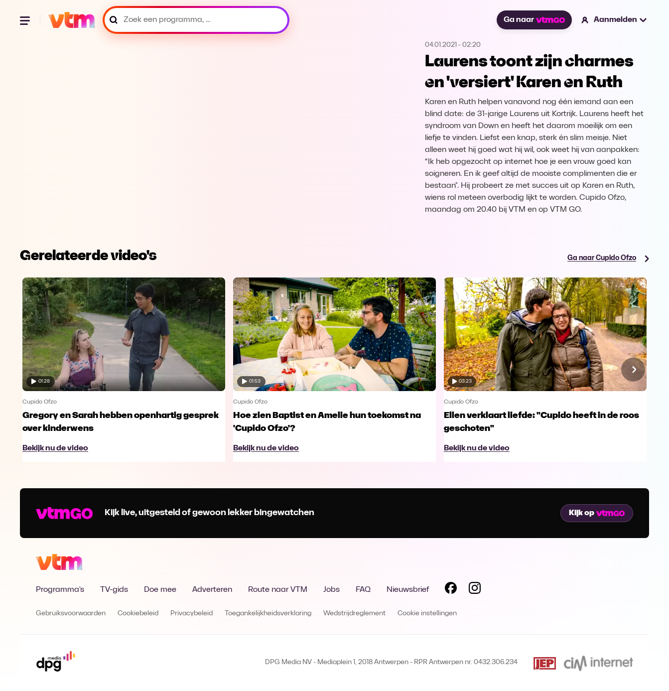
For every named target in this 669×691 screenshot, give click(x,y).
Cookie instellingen (427, 613)
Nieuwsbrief (408, 590)
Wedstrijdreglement (354, 613)
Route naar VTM (277, 590)
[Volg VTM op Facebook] (451, 590)
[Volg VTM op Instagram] (475, 590)
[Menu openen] (26, 20)
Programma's (60, 590)
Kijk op (597, 513)
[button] (614, 20)
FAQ (363, 590)
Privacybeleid (191, 613)
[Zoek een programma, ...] (196, 20)
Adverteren (212, 590)
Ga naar (534, 20)
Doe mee (160, 590)
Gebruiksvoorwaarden (71, 613)
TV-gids (114, 590)
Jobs (331, 590)
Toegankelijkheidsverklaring (268, 613)
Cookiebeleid (138, 613)
